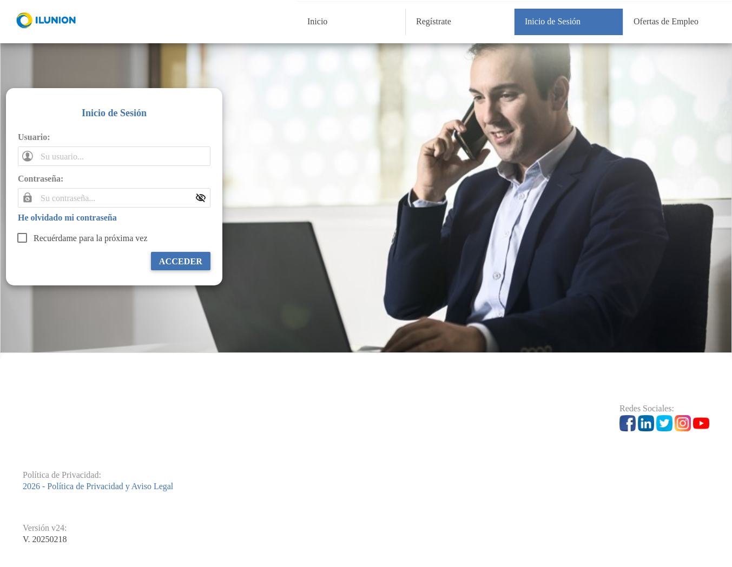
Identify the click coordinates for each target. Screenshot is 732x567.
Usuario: (34, 137)
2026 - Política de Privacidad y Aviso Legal (98, 486)
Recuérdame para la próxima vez (91, 238)
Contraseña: (40, 179)
